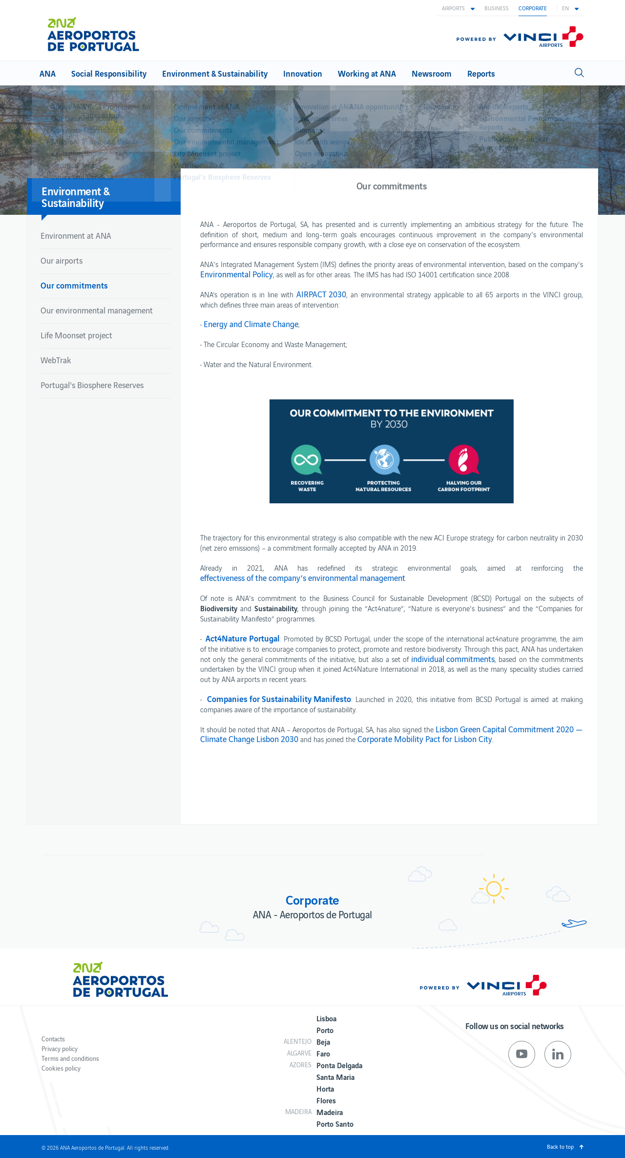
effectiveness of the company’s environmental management (302, 577)
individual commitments (453, 658)
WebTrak (56, 360)
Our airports (62, 260)
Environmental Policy (236, 273)
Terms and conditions (70, 1058)
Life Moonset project (76, 335)
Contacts (53, 1038)
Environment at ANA (76, 235)
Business (496, 8)
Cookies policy (61, 1068)
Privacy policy (60, 1048)
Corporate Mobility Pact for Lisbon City (424, 738)
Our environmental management (97, 310)
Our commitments (74, 285)
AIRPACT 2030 (321, 294)
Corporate (533, 8)
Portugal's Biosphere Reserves (92, 385)
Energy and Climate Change (251, 323)
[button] (458, 8)
